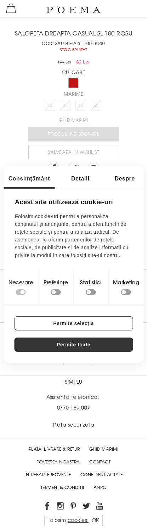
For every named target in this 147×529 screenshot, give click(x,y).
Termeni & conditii (62, 487)
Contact (100, 462)
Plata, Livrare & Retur (54, 449)
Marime (73, 94)
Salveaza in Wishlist (73, 152)
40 (96, 105)
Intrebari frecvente (47, 474)
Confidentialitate (101, 474)
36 (65, 105)
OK (95, 520)
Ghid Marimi (104, 449)
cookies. (78, 520)
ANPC (100, 487)
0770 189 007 (73, 408)
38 (80, 105)
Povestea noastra (58, 462)
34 (49, 105)
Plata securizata (74, 425)
